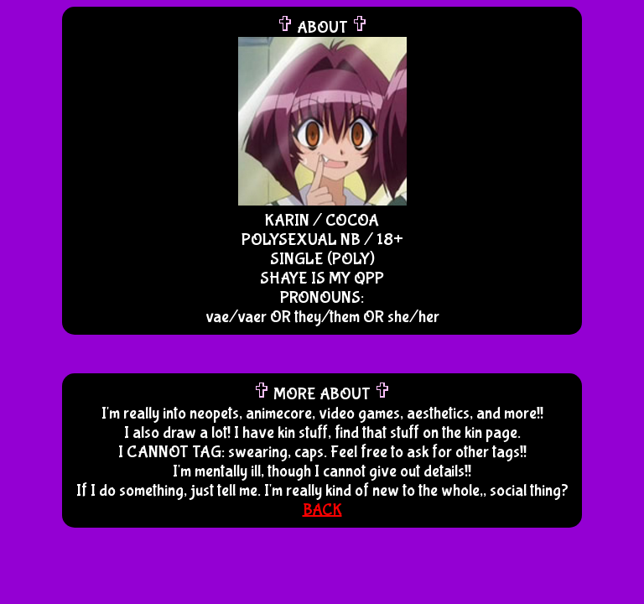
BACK (322, 509)
